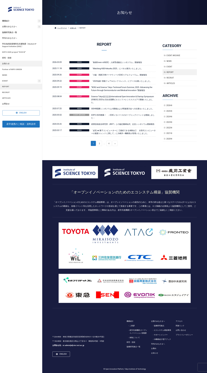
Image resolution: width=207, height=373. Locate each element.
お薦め (153, 348)
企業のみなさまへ (9, 26)
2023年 (169, 122)
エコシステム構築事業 (162, 330)
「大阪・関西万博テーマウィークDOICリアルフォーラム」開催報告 (119, 75)
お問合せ (6, 104)
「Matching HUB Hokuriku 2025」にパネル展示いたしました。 (117, 68)
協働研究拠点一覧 (9, 32)
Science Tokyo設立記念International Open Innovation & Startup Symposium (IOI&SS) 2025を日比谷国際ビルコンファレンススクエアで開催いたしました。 (122, 99)
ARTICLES (6, 98)
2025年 (169, 111)
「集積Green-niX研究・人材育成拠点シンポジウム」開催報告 (116, 62)
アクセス (179, 321)
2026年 (169, 105)
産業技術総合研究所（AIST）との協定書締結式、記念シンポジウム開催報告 (122, 124)
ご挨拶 (132, 326)
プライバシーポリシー (184, 335)
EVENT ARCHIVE (79, 115)
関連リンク (180, 326)
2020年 (169, 139)
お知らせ (6, 63)
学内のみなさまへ (9, 38)
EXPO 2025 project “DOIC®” (14, 52)
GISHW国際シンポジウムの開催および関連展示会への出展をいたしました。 (122, 109)
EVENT (5, 81)
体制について (135, 338)
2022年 (169, 128)
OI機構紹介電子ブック (162, 339)
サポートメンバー (161, 335)
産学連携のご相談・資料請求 (21, 124)
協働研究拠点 (159, 326)
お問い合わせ (181, 330)
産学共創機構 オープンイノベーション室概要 (138, 331)
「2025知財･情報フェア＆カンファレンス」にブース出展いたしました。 (121, 81)
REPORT (5, 86)
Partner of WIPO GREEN (12, 69)
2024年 (169, 117)
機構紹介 (6, 21)
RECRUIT (6, 92)
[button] (21, 113)
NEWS (4, 75)
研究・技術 (6, 58)
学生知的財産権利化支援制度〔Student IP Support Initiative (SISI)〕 (19, 45)
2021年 (169, 133)
